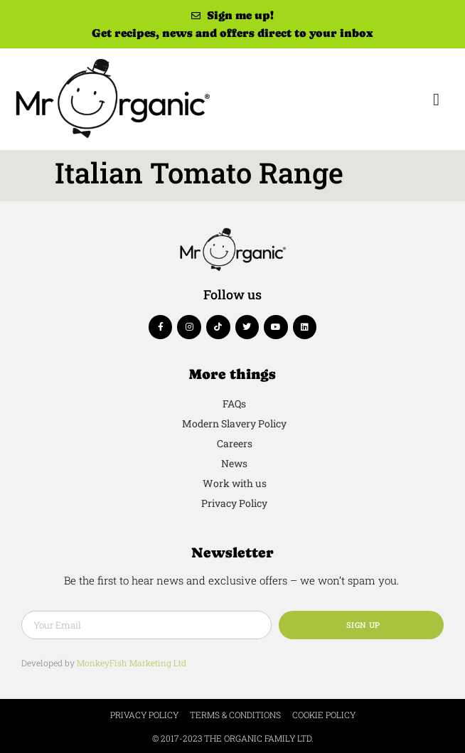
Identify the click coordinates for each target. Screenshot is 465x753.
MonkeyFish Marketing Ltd (131, 662)
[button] (436, 99)
